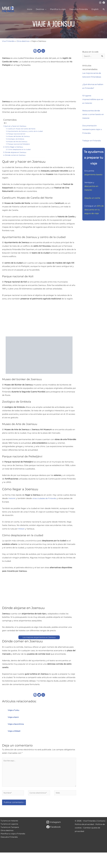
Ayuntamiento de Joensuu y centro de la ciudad (26, 131)
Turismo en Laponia (9, 827)
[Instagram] (100, 2)
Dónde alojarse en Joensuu (16, 152)
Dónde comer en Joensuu (16, 155)
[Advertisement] (39, 84)
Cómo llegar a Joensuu (14, 147)
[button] (104, 9)
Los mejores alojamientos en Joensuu (39, 637)
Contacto (102, 823)
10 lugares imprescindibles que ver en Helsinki (92, 99)
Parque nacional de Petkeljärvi (20, 144)
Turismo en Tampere (9, 830)
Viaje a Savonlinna (16, 724)
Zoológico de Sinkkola (16, 139)
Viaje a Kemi (14, 717)
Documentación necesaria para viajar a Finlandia (92, 129)
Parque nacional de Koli (17, 134)
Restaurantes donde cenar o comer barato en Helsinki (92, 114)
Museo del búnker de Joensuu (20, 136)
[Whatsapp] (43, 51)
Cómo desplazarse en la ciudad (20, 149)
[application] (45, 9)
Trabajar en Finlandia (92, 141)
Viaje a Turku (14, 710)
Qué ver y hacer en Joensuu (16, 126)
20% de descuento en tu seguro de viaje (94, 210)
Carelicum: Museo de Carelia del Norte (23, 129)
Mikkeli (21, 529)
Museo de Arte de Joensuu (18, 141)
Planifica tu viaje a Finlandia (13, 837)
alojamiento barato (93, 175)
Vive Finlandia (8, 41)
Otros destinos (24, 41)
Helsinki (12, 498)
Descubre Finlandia (9, 841)
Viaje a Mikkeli (14, 731)
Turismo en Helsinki (9, 823)
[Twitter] (39, 51)
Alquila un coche (92, 198)
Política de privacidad (86, 827)
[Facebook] (104, 2)
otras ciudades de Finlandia (46, 498)
